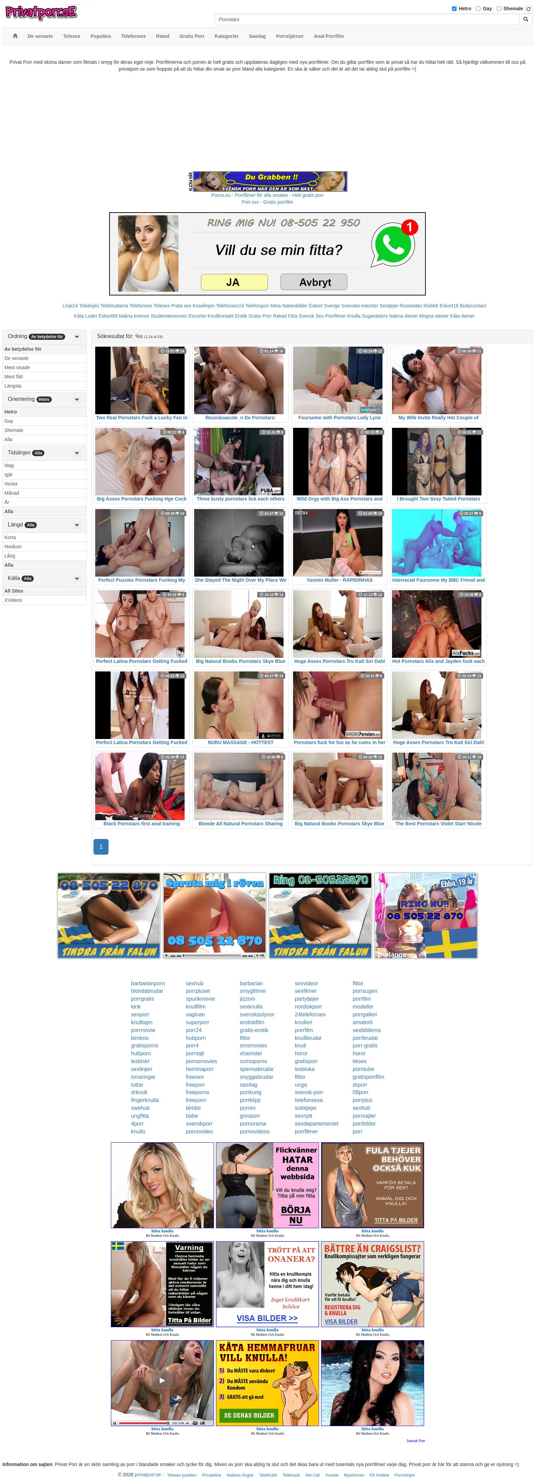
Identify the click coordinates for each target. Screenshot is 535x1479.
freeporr (195, 1085)
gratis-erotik (254, 1030)
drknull (139, 1092)
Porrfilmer (335, 316)
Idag (9, 465)
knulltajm (142, 1022)
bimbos (140, 1038)
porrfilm (362, 999)
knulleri (303, 1022)
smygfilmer (253, 991)
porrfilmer (306, 1131)
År (6, 502)
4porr (137, 1124)
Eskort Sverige (324, 305)
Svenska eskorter (360, 305)
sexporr (140, 1014)
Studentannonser (169, 316)
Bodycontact (473, 305)
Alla (8, 439)
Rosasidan (411, 305)
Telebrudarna (114, 305)
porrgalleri (365, 1014)
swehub (140, 1108)
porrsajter (364, 1116)
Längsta (12, 386)
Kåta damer (462, 316)
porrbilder (364, 1124)
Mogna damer (434, 316)
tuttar (137, 1085)
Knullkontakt (220, 316)
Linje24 (70, 305)
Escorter (197, 316)
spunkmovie (200, 999)
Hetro (465, 8)
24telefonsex (310, 1014)
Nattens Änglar (240, 1475)
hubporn (196, 1038)
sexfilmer (306, 991)
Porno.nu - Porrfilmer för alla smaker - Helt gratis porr (267, 195)
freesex (195, 1077)
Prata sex (181, 305)
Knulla (354, 316)
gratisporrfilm (368, 1077)
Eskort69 (108, 316)
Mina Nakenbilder (289, 305)
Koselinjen (203, 305)
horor (301, 1053)
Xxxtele (331, 1475)
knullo (138, 1131)
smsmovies (253, 1045)
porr (357, 1131)
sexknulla (251, 1007)
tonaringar (143, 1077)
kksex (360, 1061)
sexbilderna (367, 1030)
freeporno (197, 1092)
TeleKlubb (268, 1475)
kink (136, 1007)
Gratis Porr (260, 316)
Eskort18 (449, 305)
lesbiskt (140, 1061)
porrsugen (365, 991)
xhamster (251, 1053)
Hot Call (312, 1475)
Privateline (211, 1475)
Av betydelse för (22, 349)
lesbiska (305, 1069)
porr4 (192, 1045)
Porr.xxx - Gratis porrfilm (267, 202)
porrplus (363, 1100)
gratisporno (144, 1045)
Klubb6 (430, 305)
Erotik (241, 316)
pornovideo (199, 1131)
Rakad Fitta (285, 316)
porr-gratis (365, 1045)
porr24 (194, 1030)
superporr (197, 1022)
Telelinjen (89, 305)
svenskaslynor (257, 1014)
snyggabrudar (256, 1077)
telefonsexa (309, 1100)
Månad (11, 493)
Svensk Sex (311, 316)
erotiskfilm (252, 1022)
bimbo (193, 1108)
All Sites (13, 591)
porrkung (250, 1092)
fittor (358, 983)
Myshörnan (354, 1475)
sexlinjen (141, 1069)
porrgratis (142, 999)
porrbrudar (365, 1038)
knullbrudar (308, 1038)
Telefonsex (140, 305)
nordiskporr (308, 1007)
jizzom (247, 999)
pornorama (253, 1124)
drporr (360, 1085)
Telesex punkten (182, 1475)
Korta (10, 537)
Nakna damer (403, 316)
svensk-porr (309, 1092)
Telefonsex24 (230, 305)
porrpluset (198, 991)
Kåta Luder (86, 316)
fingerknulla (145, 1100)
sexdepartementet (316, 1124)
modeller (363, 1007)
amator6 (363, 1022)
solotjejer (306, 1108)
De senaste (16, 358)
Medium (12, 546)
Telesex (162, 305)
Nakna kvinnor (134, 316)
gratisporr (306, 1061)
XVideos (13, 600)
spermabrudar (257, 1069)
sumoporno (253, 1061)
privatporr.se (148, 1474)
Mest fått (13, 376)
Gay (487, 8)
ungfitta (140, 1116)
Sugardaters (375, 316)
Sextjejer (389, 305)
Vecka (10, 484)
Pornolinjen (404, 1475)
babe (192, 1116)
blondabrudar (147, 991)
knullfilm (196, 1007)
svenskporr (199, 1124)
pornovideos (255, 1131)
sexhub (195, 983)
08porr (360, 1092)
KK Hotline (379, 1475)
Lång (9, 556)
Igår (8, 474)
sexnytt (303, 1116)
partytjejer (307, 999)
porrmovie (143, 1030)
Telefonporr (257, 305)
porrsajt (195, 1053)
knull (300, 1045)
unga (301, 1085)
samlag (249, 1085)
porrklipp (250, 1100)
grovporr (250, 1116)
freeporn (196, 1100)
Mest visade (17, 367)
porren (248, 1108)
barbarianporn (148, 983)
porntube (363, 1069)
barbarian (251, 983)
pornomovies (201, 1061)
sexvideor (306, 983)
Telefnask (291, 1475)
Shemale (513, 8)
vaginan (195, 1014)
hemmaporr (200, 1069)
